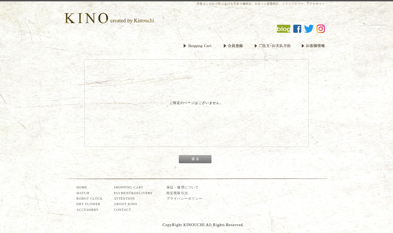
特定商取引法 (177, 193)
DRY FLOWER (88, 204)
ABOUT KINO (125, 204)
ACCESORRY (87, 210)
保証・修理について (182, 187)
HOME (81, 187)
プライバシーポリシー (184, 198)
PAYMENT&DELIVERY (133, 193)
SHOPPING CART (128, 187)
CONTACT (122, 210)
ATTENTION (124, 198)
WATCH (82, 193)
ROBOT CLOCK (89, 198)
